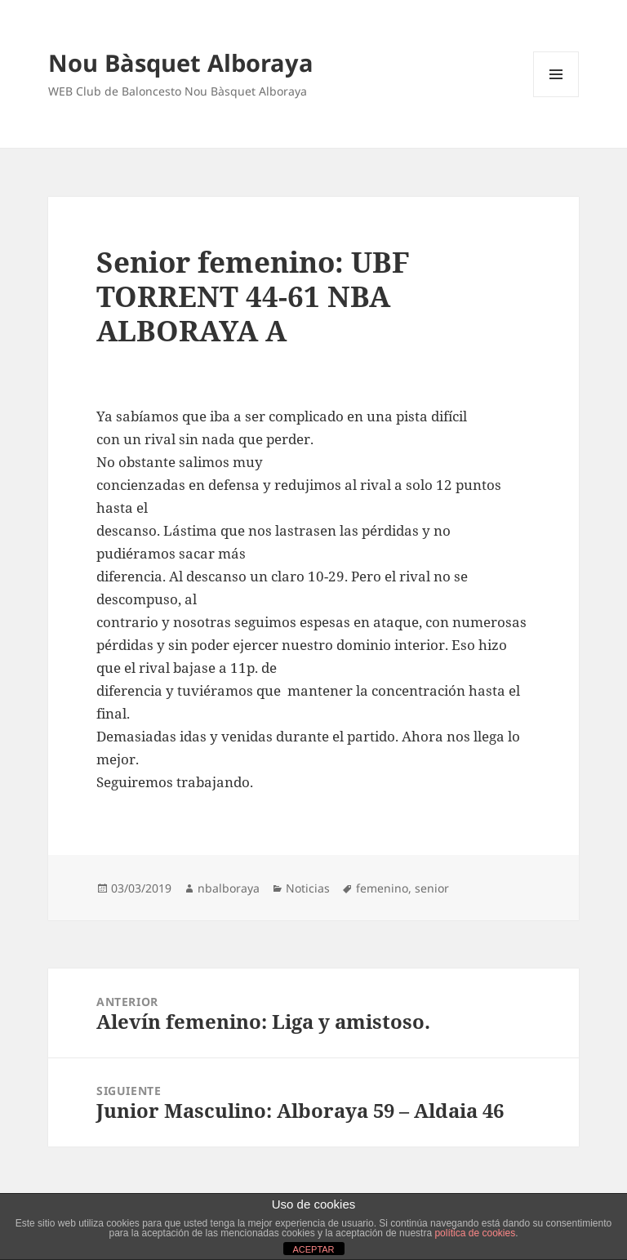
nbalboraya (229, 888)
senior (432, 888)
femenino (382, 888)
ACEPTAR (313, 1249)
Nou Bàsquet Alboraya (181, 62)
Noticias (308, 888)
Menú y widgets (556, 96)
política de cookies (474, 1233)
